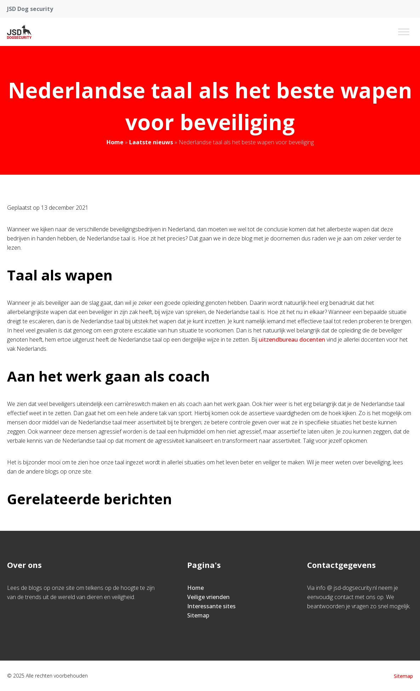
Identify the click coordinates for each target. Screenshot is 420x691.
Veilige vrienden (208, 597)
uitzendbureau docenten (292, 339)
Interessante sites (211, 606)
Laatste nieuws (151, 142)
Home (115, 142)
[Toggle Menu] (403, 31)
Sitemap (198, 615)
